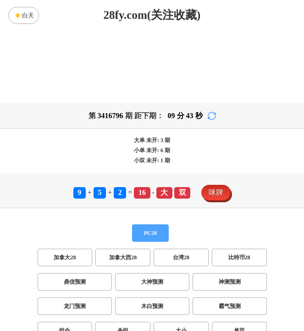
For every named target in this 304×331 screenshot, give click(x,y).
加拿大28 (65, 257)
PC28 (150, 233)
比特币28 (239, 257)
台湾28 (181, 257)
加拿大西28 (123, 257)
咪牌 (216, 192)
